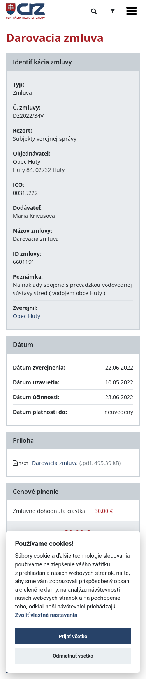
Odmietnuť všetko (73, 656)
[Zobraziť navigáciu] (131, 11)
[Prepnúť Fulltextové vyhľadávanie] (94, 11)
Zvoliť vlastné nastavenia (46, 615)
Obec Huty (26, 316)
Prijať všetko (73, 636)
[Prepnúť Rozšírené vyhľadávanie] (112, 11)
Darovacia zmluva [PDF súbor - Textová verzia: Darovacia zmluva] (55, 463)
